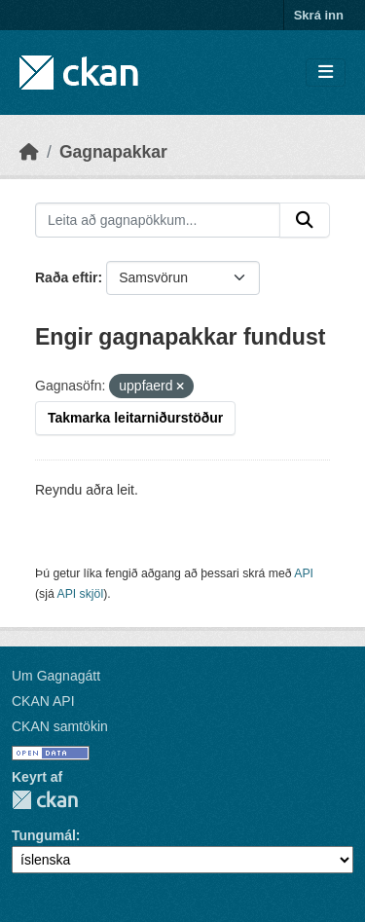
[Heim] (29, 152)
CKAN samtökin (60, 726)
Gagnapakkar (113, 152)
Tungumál (44, 835)
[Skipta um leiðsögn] (326, 72)
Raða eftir (66, 277)
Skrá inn (319, 15)
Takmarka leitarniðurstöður (135, 417)
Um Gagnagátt (56, 675)
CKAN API (43, 701)
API (303, 573)
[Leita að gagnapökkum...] (157, 220)
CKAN (45, 800)
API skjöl (79, 594)
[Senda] (304, 220)
